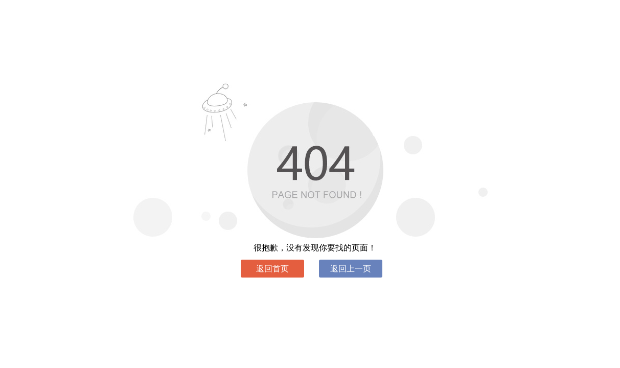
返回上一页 (350, 268)
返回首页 (272, 268)
